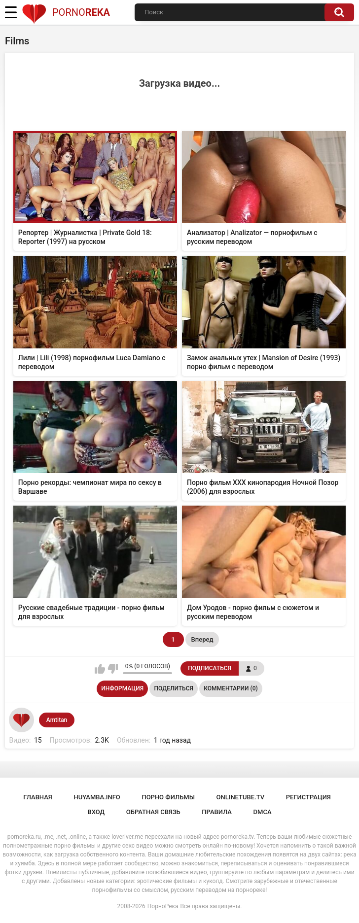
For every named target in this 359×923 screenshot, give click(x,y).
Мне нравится (100, 669)
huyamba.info (96, 797)
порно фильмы (168, 797)
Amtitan (57, 720)
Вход (96, 812)
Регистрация (308, 797)
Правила (217, 812)
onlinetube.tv (240, 797)
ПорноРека (163, 906)
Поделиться (173, 688)
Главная (37, 797)
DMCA (262, 812)
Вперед (202, 639)
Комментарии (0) (230, 688)
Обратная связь (153, 812)
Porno (66, 12)
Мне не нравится (113, 669)
